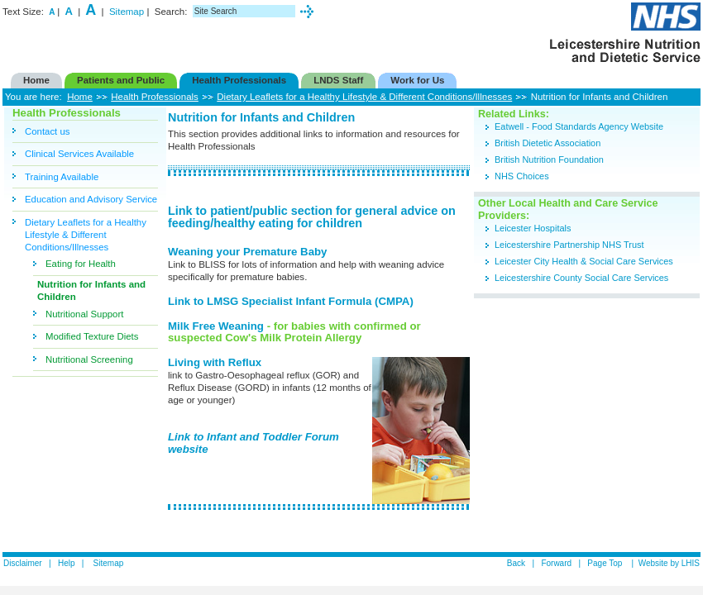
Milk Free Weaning (217, 326)
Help (66, 563)
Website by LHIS (669, 563)
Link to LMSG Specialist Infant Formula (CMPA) (291, 301)
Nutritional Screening (89, 359)
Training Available (61, 177)
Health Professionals (154, 97)
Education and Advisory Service (91, 199)
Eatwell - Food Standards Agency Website (579, 126)
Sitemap (126, 12)
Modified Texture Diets (91, 336)
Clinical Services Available (79, 154)
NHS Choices (522, 176)
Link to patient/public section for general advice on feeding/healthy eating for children (312, 217)
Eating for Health (80, 264)
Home (80, 97)
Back (516, 563)
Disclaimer (22, 563)
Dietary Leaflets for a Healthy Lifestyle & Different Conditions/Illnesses (364, 97)
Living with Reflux (214, 362)
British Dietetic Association (547, 143)
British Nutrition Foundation (549, 159)
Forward (556, 563)
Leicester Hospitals (533, 228)
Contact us (47, 131)
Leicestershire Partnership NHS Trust (571, 245)
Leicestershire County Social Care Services (581, 278)
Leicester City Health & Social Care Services (584, 261)
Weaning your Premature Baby (247, 251)
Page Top (605, 563)
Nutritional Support (84, 314)
